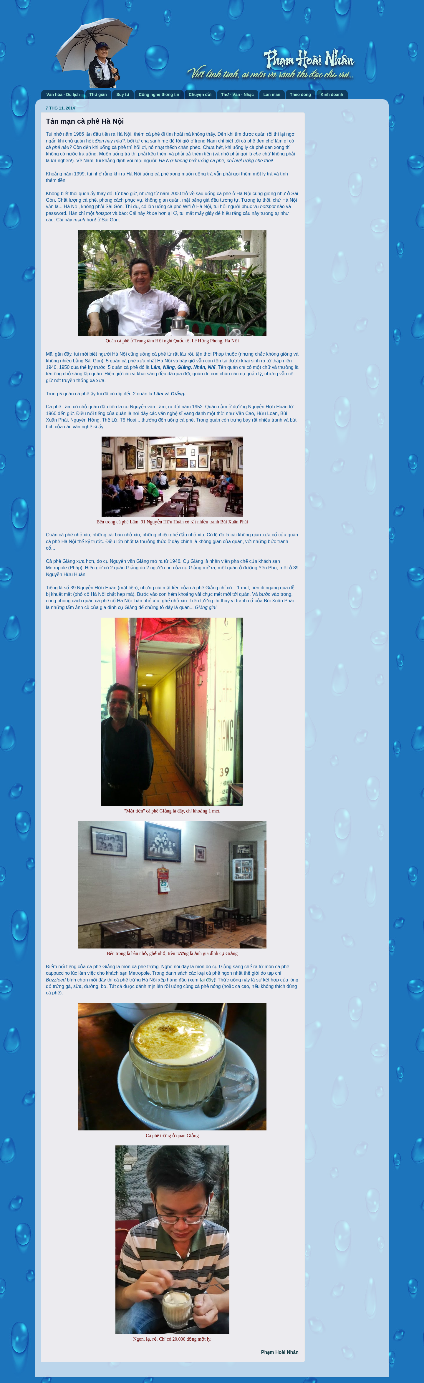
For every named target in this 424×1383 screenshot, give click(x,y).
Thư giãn (98, 94)
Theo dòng (300, 94)
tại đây (206, 979)
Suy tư (122, 94)
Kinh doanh (332, 94)
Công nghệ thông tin (159, 94)
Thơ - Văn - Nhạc (237, 94)
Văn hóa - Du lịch (63, 94)
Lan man (272, 94)
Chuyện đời (200, 94)
